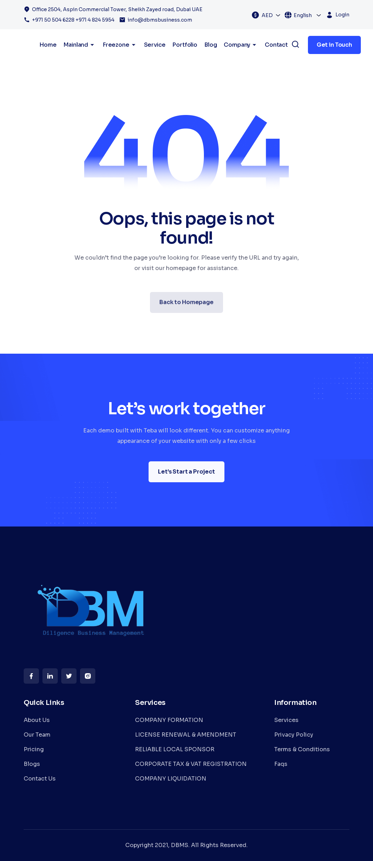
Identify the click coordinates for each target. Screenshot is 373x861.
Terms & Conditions (302, 749)
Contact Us (40, 778)
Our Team (37, 734)
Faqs (280, 764)
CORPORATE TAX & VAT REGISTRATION (191, 764)
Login (342, 14)
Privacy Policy (293, 734)
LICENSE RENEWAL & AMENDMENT (185, 734)
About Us (37, 720)
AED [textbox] (267, 15)
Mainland (79, 45)
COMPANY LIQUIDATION (170, 778)
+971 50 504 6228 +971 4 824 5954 (73, 20)
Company (241, 45)
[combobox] (271, 15)
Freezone (120, 45)
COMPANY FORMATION (169, 720)
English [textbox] (303, 15)
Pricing (34, 749)
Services (286, 720)
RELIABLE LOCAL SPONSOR (174, 749)
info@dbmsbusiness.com (160, 20)
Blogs (32, 764)
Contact (276, 44)
